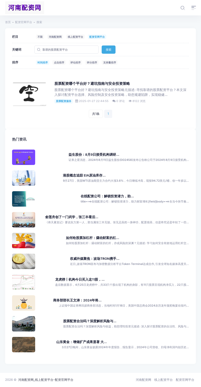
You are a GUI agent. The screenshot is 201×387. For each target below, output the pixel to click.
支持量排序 (109, 62)
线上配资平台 (75, 36)
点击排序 (59, 62)
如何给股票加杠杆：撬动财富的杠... (92, 238)
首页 (8, 22)
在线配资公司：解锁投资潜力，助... (107, 196)
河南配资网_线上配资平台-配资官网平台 (45, 380)
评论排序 (75, 62)
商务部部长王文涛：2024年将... (77, 300)
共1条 (96, 114)
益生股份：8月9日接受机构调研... (94, 154)
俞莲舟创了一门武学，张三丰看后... (71, 217)
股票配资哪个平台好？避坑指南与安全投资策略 (92, 83)
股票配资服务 (63, 101)
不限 (40, 36)
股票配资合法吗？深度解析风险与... (89, 321)
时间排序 (42, 62)
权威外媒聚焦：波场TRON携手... (94, 259)
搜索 (108, 49)
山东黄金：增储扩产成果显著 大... (81, 342)
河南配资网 (55, 36)
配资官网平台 (23, 22)
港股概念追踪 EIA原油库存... (84, 175)
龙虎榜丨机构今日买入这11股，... (79, 279)
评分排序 (92, 62)
